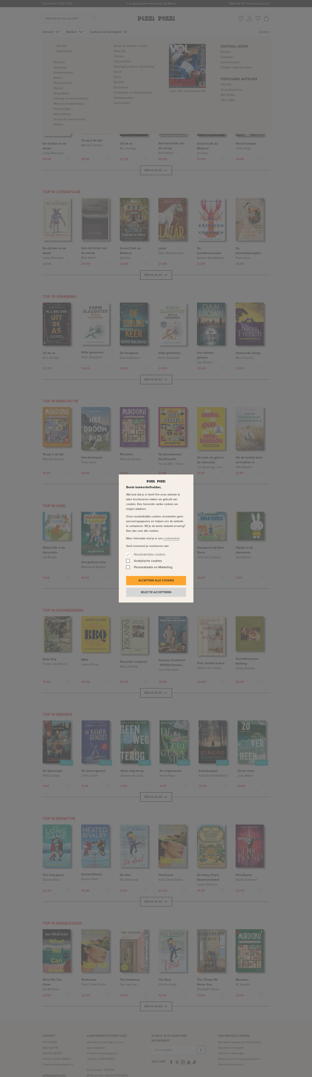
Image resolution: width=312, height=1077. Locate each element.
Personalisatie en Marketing (153, 567)
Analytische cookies (148, 560)
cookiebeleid (171, 538)
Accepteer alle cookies (156, 580)
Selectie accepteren (156, 592)
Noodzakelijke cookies (149, 554)
